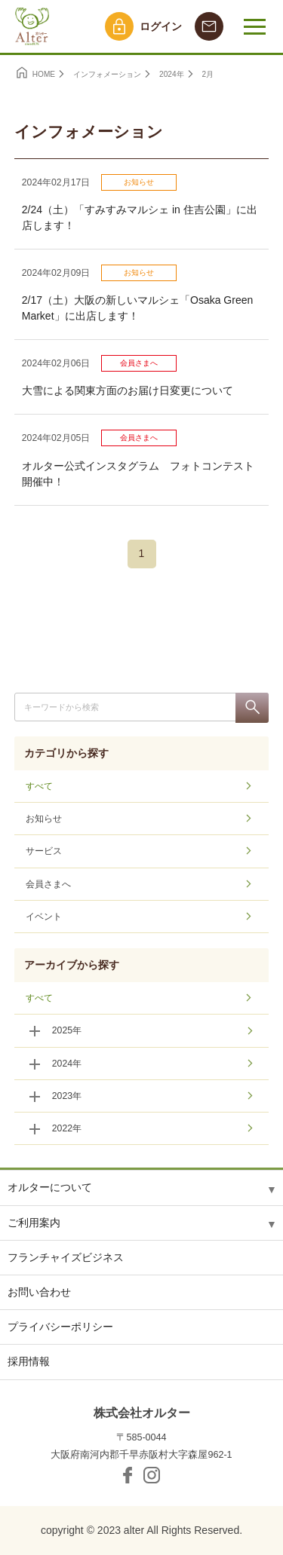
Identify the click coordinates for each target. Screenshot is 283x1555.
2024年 (67, 1063)
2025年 (67, 1030)
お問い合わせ (39, 1292)
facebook (127, 1475)
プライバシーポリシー (60, 1327)
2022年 (67, 1128)
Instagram (151, 1475)
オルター (30, 26)
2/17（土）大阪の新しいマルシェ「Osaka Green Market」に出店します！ (138, 308)
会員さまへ (139, 363)
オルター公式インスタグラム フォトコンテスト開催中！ (138, 474)
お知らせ (139, 182)
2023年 (67, 1096)
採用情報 (29, 1361)
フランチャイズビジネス (66, 1257)
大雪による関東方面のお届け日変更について (127, 390)
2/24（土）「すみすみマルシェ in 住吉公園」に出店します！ (139, 217)
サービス (44, 851)
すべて (39, 786)
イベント (44, 916)
